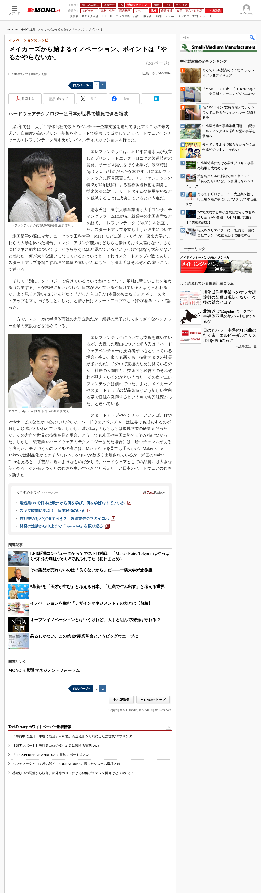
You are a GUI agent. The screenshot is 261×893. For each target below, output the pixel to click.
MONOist (12, 29)
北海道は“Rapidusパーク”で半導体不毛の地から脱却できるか (229, 316)
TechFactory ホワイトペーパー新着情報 (39, 727)
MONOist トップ (153, 700)
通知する (62, 99)
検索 (252, 37)
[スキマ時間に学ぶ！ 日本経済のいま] (55, 511)
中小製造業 (28, 29)
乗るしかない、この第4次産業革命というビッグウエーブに (84, 636)
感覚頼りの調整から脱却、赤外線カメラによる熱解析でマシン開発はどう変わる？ (73, 773)
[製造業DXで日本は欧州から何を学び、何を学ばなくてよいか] (75, 503)
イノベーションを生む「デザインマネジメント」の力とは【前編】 (91, 603)
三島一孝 (149, 73)
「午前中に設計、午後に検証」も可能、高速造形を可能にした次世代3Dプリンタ (72, 736)
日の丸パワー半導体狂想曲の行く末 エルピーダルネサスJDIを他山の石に (229, 335)
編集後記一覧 (247, 346)
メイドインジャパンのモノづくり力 (204, 257)
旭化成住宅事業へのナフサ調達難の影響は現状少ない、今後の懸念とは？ (229, 297)
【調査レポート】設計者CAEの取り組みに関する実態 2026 (55, 745)
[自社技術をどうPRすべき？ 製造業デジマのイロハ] (67, 519)
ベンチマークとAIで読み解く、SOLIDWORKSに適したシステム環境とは (66, 764)
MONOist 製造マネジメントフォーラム (44, 670)
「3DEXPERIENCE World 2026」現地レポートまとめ (50, 755)
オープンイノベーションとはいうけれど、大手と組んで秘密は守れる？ (95, 620)
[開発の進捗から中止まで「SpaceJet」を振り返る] (65, 526)
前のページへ (82, 85)
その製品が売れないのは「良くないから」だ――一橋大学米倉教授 (91, 570)
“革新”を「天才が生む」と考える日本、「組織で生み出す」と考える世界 (97, 586)
